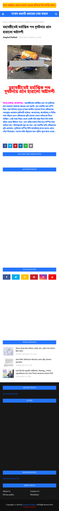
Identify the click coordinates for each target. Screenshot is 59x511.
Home (5, 22)
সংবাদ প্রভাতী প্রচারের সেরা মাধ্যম (29, 14)
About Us (6, 491)
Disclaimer (34, 495)
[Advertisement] (24, 216)
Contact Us (34, 491)
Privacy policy (8, 495)
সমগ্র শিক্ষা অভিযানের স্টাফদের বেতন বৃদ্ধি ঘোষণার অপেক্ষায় (33, 361)
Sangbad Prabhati (10, 37)
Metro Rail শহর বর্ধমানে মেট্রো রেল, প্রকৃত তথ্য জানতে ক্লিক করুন (35, 350)
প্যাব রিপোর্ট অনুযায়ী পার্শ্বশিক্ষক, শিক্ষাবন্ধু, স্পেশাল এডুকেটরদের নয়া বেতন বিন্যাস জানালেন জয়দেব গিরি (34, 372)
